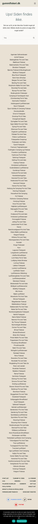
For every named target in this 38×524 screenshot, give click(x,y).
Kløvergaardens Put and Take (19, 240)
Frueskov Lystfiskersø (18, 152)
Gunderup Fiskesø (19, 170)
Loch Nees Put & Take (19, 258)
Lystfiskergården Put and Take (19, 276)
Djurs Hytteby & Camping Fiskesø (19, 108)
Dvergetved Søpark (19, 119)
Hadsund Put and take (19, 173)
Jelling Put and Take (19, 222)
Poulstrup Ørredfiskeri (19, 343)
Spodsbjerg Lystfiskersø (19, 415)
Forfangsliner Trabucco (10, 492)
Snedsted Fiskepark (19, 397)
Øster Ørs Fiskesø (19, 335)
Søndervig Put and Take (19, 412)
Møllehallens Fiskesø (19, 304)
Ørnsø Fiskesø (19, 330)
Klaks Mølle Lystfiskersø (19, 232)
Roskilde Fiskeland (19, 368)
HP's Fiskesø (19, 211)
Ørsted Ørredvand (19, 332)
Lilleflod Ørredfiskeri (19, 255)
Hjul (3, 481)
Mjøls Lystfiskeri (19, 294)
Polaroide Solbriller (8, 484)
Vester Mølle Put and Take (19, 456)
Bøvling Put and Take (19, 83)
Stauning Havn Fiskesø (19, 422)
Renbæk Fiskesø (19, 353)
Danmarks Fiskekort (19, 101)
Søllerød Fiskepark (19, 404)
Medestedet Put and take (19, 284)
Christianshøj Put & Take (19, 98)
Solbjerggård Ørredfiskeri (19, 399)
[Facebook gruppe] (14, 499)
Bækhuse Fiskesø (19, 62)
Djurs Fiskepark (19, 106)
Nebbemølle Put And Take (19, 307)
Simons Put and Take (19, 381)
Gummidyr (23, 484)
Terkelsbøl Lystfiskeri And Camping (19, 438)
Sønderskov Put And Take (19, 410)
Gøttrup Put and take (19, 160)
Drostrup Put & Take (19, 116)
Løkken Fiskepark (19, 265)
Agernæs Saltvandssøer (19, 54)
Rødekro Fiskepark (19, 371)
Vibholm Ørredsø (19, 466)
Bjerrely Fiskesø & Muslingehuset (19, 70)
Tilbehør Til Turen (18, 478)
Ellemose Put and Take (19, 129)
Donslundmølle (19, 111)
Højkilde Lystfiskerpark (19, 206)
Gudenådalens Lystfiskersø (19, 168)
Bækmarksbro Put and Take (19, 65)
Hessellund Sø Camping (19, 193)
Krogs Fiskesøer (19, 245)
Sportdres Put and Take (19, 417)
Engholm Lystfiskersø (19, 132)
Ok (14, 521)
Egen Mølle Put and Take (19, 124)
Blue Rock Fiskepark (19, 75)
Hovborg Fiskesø (19, 201)
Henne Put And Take (19, 186)
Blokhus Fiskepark (19, 73)
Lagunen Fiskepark (19, 250)
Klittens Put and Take (19, 237)
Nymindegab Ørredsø (19, 325)
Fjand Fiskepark (19, 145)
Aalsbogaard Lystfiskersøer (20, 103)
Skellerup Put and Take (19, 389)
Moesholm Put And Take (19, 296)
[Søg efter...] (17, 38)
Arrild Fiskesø (19, 57)
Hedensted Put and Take (19, 181)
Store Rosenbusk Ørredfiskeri (19, 433)
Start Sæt (5, 478)
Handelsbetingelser (19, 175)
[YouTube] (19, 505)
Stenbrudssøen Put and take (19, 425)
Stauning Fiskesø (19, 420)
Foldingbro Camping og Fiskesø (19, 150)
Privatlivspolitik (19, 345)
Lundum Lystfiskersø (19, 268)
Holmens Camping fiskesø (19, 199)
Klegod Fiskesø (19, 235)
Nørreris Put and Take (18, 320)
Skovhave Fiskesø (19, 392)
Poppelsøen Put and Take (19, 340)
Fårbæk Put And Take (19, 134)
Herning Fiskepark (19, 191)
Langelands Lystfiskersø (19, 253)
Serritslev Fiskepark (19, 376)
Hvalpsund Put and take (19, 214)
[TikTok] (27, 499)
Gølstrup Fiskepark (18, 157)
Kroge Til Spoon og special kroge (12, 489)
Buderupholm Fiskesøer (19, 93)
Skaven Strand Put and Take (19, 386)
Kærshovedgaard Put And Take (19, 230)
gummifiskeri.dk (11, 3)
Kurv (19, 248)
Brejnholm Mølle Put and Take (19, 85)
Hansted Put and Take (19, 178)
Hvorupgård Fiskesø (19, 219)
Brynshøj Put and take (19, 88)
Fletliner (33, 481)
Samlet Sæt (32, 486)
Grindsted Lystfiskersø (19, 165)
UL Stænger (32, 478)
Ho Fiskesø (19, 196)
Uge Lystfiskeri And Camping (19, 451)
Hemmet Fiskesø (19, 183)
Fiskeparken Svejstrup (19, 139)
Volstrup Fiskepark (19, 469)
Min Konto (19, 291)
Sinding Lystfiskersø (19, 384)
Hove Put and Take (19, 204)
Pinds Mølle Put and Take (19, 338)
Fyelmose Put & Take (19, 155)
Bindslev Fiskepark (19, 67)
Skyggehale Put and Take (19, 394)
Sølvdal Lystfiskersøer (19, 407)
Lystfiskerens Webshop (19, 273)
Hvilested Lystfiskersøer (19, 217)
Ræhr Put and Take (19, 348)
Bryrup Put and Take (19, 91)
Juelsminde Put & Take (19, 224)
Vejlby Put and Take (19, 453)
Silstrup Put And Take (19, 379)
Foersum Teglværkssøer (19, 147)
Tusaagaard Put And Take (19, 446)
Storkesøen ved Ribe (19, 435)
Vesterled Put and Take (19, 459)
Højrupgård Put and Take (19, 209)
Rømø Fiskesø (19, 374)
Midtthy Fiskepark (19, 289)
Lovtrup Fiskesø (19, 263)
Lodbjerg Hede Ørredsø (19, 260)
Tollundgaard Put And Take (19, 441)
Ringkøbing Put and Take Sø (19, 363)
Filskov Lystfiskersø (19, 137)
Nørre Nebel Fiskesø (19, 317)
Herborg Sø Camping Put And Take (19, 188)
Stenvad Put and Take (19, 428)
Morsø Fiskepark (19, 299)
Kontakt (19, 242)
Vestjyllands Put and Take (19, 464)
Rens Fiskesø (19, 356)
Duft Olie (33, 484)
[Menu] (35, 3)
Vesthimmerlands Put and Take (19, 461)
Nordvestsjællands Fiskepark (19, 312)
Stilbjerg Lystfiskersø (19, 430)
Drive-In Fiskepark (19, 114)
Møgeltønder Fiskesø (19, 302)
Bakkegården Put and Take (19, 60)
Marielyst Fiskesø (19, 281)
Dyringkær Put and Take (19, 121)
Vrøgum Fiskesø (19, 471)
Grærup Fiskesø (19, 163)
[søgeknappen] (34, 38)
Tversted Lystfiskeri (19, 448)
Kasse (19, 227)
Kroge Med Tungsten (29, 492)
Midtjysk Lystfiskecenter (19, 286)
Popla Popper (6, 486)
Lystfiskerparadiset (19, 278)
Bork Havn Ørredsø (19, 78)
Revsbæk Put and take (19, 361)
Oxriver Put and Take (19, 327)
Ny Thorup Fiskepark (19, 322)
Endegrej (17, 481)
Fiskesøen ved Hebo (19, 142)
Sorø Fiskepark (19, 402)
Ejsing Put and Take (19, 127)
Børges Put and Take (19, 80)
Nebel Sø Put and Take (19, 309)
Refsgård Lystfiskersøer (19, 350)
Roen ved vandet (19, 366)
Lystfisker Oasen (19, 271)
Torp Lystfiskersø (19, 443)
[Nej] (36, 517)
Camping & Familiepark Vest (19, 96)
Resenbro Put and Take (19, 358)
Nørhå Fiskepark (19, 314)
